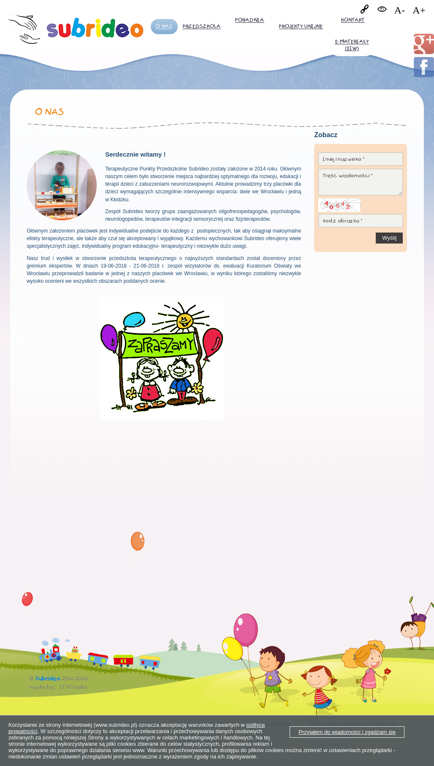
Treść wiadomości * (360, 182)
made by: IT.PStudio (58, 687)
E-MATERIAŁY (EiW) (352, 44)
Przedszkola (202, 26)
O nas (164, 26)
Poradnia (249, 20)
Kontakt (353, 20)
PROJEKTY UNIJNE (301, 26)
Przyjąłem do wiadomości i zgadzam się (347, 732)
